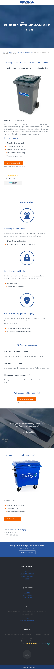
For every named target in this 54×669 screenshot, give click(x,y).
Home (4, 52)
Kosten (27, 578)
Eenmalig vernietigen (27, 576)
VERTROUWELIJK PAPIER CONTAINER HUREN (20, 52)
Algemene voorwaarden (27, 620)
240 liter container (27, 595)
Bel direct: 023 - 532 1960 (27, 667)
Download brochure (11, 138)
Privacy (27, 618)
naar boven (27, 654)
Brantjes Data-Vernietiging (17, 530)
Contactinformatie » (27, 552)
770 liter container (27, 597)
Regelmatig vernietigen (27, 573)
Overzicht (27, 571)
